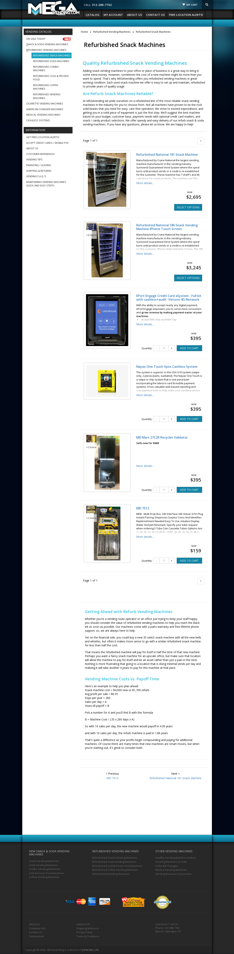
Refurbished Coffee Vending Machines (115, 870)
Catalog (92, 15)
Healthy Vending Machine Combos (175, 858)
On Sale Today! (48, 38)
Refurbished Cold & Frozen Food (50, 77)
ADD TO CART (189, 348)
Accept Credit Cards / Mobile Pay (47, 143)
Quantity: (147, 348)
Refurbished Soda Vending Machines (114, 862)
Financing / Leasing (38, 165)
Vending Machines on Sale (171, 862)
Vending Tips (34, 159)
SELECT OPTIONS (188, 207)
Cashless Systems (38, 120)
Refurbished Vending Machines (46, 50)
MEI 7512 (142, 508)
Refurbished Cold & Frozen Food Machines (117, 866)
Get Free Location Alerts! (42, 137)
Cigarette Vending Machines (44, 103)
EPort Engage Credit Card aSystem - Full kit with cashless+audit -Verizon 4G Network (168, 298)
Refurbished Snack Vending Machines (114, 858)
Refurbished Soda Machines (51, 61)
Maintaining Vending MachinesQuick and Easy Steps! (46, 183)
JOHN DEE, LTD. (90, 950)
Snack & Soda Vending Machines (47, 44)
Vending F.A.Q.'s (36, 176)
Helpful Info (83, 924)
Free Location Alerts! (186, 15)
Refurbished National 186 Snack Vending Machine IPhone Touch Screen (167, 227)
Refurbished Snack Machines (52, 55)
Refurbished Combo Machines (46, 68)
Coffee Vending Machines (44, 877)
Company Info (37, 928)
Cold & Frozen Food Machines (46, 873)
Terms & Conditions (88, 936)
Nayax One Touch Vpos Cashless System (166, 366)
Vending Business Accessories (173, 874)
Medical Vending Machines (43, 114)
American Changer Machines (44, 109)
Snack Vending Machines (44, 861)
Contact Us (155, 15)
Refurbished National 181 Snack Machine (167, 154)
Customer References (40, 154)
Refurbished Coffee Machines (45, 87)
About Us (134, 15)
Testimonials (36, 936)
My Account (113, 15)
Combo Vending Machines (44, 869)
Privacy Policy (84, 932)
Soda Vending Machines (43, 865)
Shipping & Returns (38, 171)
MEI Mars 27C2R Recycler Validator (162, 437)
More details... (145, 183)
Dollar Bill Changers (166, 866)
